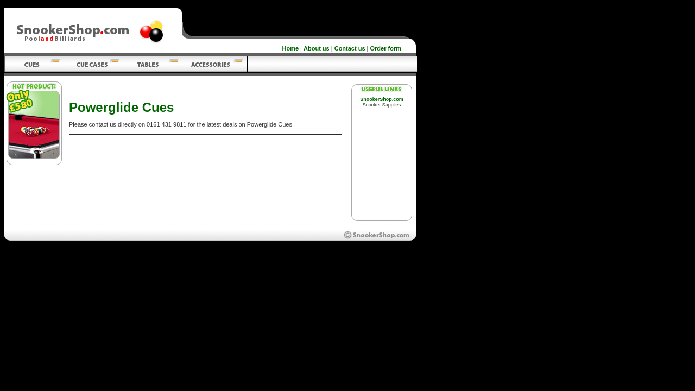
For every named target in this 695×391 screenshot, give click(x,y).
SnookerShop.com (381, 99)
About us (317, 48)
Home (290, 48)
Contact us (349, 48)
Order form (385, 48)
